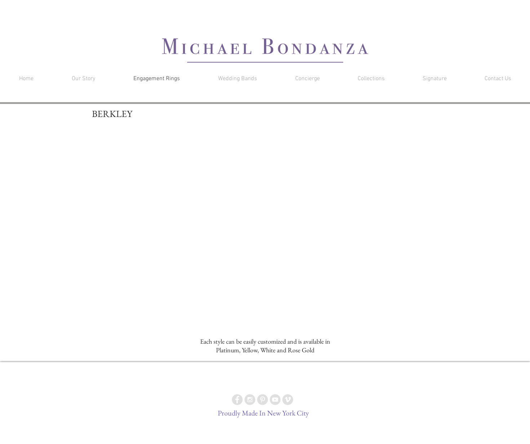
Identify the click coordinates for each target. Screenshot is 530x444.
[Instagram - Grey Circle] (249, 399)
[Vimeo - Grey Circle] (287, 399)
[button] (420, 9)
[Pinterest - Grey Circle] (262, 399)
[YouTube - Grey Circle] (275, 399)
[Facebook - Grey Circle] (237, 399)
